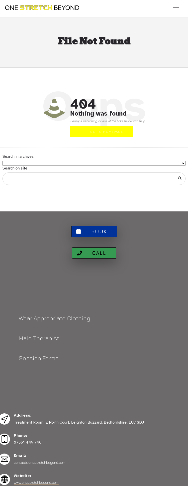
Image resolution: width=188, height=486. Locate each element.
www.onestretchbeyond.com (36, 482)
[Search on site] (94, 178)
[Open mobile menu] (178, 9)
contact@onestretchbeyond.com (40, 462)
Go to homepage (106, 132)
